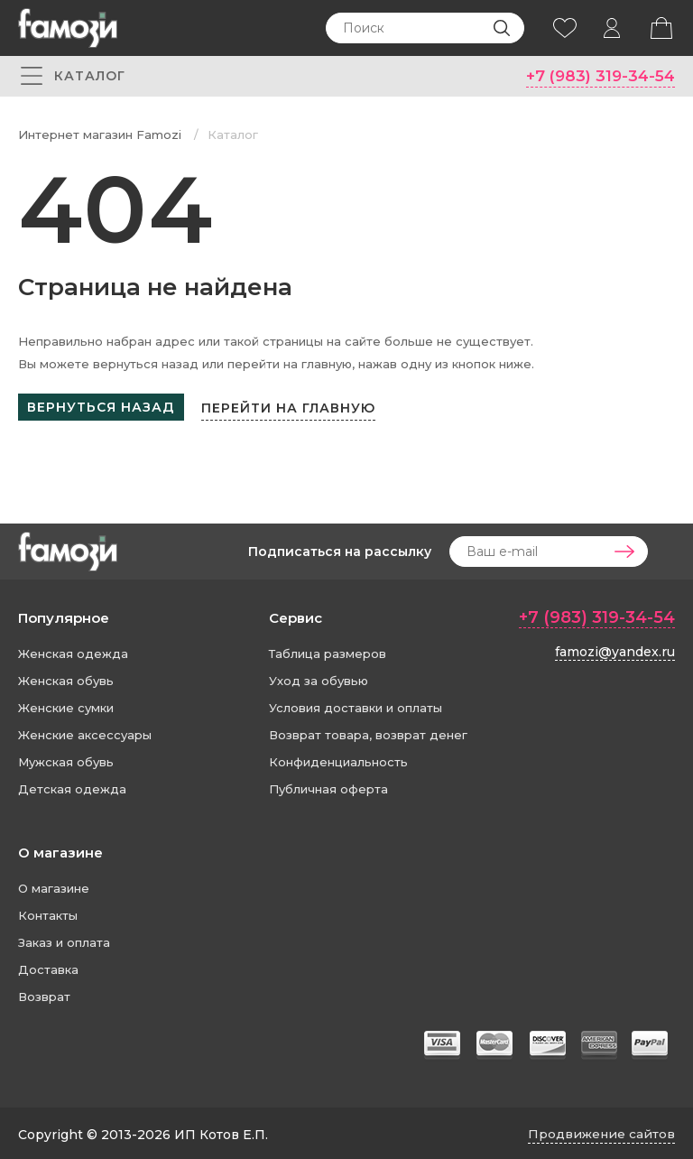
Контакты (48, 912)
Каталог (233, 135)
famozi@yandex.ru (615, 648)
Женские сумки (66, 705)
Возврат (44, 994)
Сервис (295, 615)
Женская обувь (66, 678)
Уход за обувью (318, 678)
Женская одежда (73, 651)
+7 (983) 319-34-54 (597, 76)
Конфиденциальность (338, 759)
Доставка (48, 967)
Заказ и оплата (64, 939)
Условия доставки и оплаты (355, 705)
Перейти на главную (294, 407)
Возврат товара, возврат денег (368, 732)
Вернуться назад (101, 408)
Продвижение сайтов (600, 1131)
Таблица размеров (327, 651)
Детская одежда (72, 786)
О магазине (60, 849)
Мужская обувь (66, 759)
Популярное (63, 615)
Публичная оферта (328, 786)
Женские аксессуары (85, 732)
